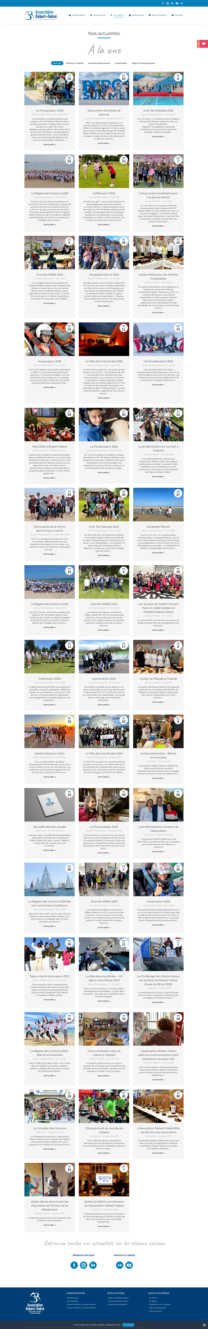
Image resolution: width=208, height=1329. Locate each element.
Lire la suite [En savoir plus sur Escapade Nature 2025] (104, 306)
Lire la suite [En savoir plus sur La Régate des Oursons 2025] (49, 224)
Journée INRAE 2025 (49, 274)
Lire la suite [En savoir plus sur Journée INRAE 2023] (104, 927)
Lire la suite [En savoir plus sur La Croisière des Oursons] (49, 1149)
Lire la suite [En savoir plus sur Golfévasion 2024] (49, 705)
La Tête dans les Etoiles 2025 (104, 361)
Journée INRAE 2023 (104, 901)
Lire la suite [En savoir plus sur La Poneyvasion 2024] (104, 472)
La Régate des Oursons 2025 (49, 193)
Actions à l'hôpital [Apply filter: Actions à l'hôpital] (74, 63)
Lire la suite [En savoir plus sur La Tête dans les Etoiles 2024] (104, 777)
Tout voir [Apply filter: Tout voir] (57, 63)
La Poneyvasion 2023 (104, 826)
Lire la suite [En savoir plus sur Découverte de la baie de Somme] (104, 143)
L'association (151, 761)
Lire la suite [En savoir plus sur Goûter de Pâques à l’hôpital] (158, 702)
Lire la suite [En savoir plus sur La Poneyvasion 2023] (104, 853)
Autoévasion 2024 (104, 678)
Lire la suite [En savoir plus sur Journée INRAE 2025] (49, 303)
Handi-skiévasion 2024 (50, 753)
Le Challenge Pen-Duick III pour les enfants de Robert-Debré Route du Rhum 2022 (158, 980)
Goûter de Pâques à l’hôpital (158, 678)
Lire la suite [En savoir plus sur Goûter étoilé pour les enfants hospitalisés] (158, 312)
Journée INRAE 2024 (104, 604)
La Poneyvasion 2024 (104, 446)
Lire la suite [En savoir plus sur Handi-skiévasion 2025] (158, 385)
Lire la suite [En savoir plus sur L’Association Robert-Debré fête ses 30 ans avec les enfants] (158, 1153)
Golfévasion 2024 (49, 678)
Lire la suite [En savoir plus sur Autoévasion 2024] (104, 705)
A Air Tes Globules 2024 (104, 526)
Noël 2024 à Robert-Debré (49, 446)
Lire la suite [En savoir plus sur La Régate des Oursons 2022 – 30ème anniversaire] (49, 1076)
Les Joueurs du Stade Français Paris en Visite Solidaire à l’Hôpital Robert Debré (158, 608)
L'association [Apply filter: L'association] (121, 63)
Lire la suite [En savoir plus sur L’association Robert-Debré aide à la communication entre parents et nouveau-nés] (158, 1080)
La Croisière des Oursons (49, 1128)
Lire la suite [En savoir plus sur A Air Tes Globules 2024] (104, 555)
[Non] (204, 1325)
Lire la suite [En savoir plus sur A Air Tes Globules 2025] (158, 136)
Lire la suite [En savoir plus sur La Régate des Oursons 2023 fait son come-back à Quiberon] (49, 926)
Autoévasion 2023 (158, 901)
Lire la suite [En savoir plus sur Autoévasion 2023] (158, 925)
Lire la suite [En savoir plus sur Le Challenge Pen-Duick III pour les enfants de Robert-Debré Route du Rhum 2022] (158, 1002)
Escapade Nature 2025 (104, 274)
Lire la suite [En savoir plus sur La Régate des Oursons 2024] (49, 627)
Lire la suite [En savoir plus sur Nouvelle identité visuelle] (49, 850)
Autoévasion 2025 (49, 361)
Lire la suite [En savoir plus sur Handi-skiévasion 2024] (49, 777)
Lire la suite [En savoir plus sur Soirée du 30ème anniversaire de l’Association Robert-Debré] (104, 1226)
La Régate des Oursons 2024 (50, 604)
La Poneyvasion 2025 (50, 110)
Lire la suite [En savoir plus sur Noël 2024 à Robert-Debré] (49, 478)
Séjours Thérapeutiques (42, 114)
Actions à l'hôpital (153, 201)
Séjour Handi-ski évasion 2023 (49, 976)
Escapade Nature (158, 526)
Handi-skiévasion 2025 (158, 361)
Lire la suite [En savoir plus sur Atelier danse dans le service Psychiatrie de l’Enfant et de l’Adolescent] (49, 1225)
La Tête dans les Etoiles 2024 (104, 753)
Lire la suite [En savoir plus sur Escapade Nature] (158, 553)
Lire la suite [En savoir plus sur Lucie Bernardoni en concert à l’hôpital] (158, 476)
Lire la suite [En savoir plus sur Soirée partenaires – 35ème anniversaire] (158, 778)
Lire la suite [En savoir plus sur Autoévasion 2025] (49, 387)
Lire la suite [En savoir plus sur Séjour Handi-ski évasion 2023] (49, 1000)
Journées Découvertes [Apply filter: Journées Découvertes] (99, 63)
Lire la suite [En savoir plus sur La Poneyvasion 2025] (49, 144)
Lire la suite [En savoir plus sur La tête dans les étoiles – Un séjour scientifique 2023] (104, 1001)
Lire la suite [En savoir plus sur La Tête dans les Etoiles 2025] (104, 398)
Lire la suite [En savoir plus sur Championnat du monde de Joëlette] (104, 1153)
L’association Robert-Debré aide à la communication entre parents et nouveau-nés (158, 1054)
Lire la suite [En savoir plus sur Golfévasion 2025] (104, 224)
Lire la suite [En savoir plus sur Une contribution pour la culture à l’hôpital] (104, 1076)
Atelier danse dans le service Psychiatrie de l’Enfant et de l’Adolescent (49, 1205)
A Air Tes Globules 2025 (158, 110)
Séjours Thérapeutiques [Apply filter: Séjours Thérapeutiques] (143, 63)
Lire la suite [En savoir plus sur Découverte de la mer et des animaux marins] (49, 554)
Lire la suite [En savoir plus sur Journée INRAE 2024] (104, 630)
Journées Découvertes (98, 197)
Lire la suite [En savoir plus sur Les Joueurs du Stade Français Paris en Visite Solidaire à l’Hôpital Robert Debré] (158, 630)
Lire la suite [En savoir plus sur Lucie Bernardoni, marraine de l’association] (158, 851)
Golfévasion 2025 (104, 193)
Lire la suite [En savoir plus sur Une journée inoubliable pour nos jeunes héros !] (158, 226)
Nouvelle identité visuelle (49, 826)
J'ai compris (128, 1325)
